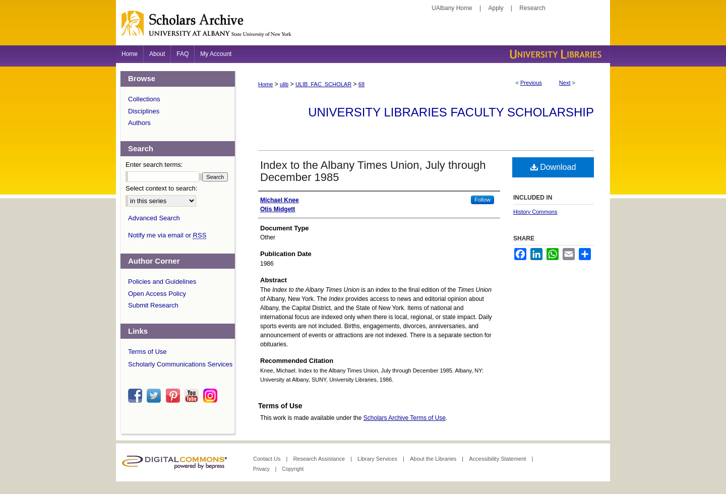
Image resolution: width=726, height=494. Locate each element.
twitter (155, 396)
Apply (496, 8)
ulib (284, 84)
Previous (531, 83)
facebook (136, 396)
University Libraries (554, 54)
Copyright (293, 469)
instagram (211, 396)
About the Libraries (434, 459)
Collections (144, 99)
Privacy (262, 469)
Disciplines (143, 111)
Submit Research (153, 305)
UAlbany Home (452, 8)
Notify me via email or (167, 235)
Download (553, 167)
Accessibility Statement (498, 459)
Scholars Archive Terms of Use (405, 417)
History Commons (535, 212)
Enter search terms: (154, 164)
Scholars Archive (363, 27)
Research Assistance (319, 459)
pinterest (174, 396)
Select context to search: (161, 188)
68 (361, 84)
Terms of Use (147, 351)
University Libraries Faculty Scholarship (451, 112)
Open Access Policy (157, 293)
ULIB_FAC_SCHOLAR (323, 84)
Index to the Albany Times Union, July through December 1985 (373, 171)
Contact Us (267, 459)
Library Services (378, 459)
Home (265, 84)
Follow (482, 200)
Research (532, 8)
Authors (139, 123)
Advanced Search (154, 218)
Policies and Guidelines (162, 281)
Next (565, 83)
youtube (193, 396)
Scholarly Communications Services (180, 364)
